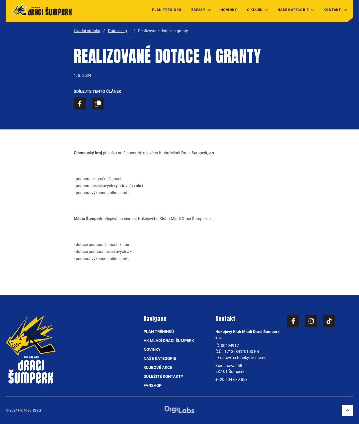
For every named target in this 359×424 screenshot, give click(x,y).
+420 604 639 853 (231, 379)
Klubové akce (158, 367)
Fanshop (153, 385)
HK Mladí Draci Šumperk (169, 340)
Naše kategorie (293, 10)
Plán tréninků (166, 10)
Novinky (228, 10)
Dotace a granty (122, 30)
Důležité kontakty (163, 376)
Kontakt (332, 10)
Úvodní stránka (87, 30)
